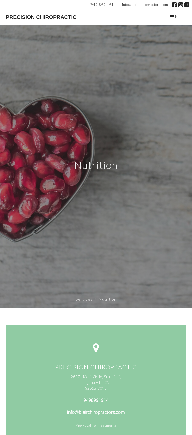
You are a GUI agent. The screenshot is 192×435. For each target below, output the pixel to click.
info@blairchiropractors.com (145, 5)
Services (84, 299)
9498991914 (96, 400)
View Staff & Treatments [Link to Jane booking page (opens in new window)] (96, 425)
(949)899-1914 (103, 5)
